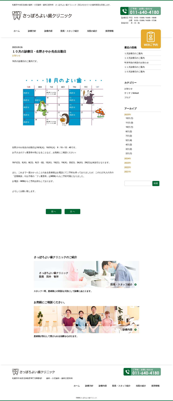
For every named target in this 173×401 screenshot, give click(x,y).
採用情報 (110, 32)
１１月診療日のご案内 (134, 67)
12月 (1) (129, 118)
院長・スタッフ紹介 (70, 32)
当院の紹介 (93, 32)
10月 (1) (129, 127)
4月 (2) (129, 144)
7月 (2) (129, 136)
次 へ (72, 211)
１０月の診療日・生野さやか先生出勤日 (39, 51)
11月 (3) (129, 122)
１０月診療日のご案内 (134, 71)
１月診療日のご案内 (133, 53)
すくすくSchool (131, 93)
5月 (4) (129, 140)
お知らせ (16, 55)
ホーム (17, 32)
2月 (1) (129, 153)
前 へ (53, 211)
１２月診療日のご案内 (134, 58)
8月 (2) (129, 131)
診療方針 (32, 32)
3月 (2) (129, 149)
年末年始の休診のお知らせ (136, 62)
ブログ (127, 97)
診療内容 (49, 32)
